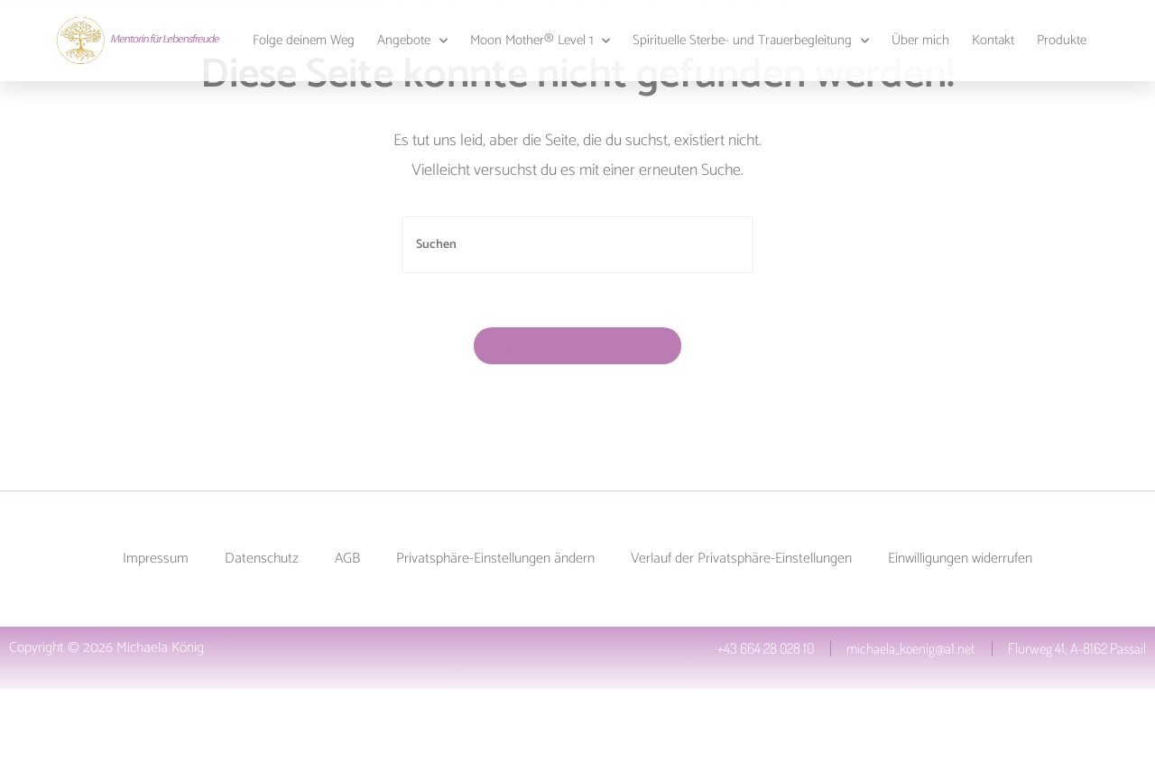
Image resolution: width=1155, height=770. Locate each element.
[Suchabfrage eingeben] (577, 244)
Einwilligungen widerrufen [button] (960, 558)
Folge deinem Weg (304, 40)
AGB (347, 558)
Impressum (156, 558)
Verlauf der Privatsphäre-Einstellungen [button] (741, 558)
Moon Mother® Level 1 (540, 41)
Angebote (412, 41)
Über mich (920, 40)
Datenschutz (262, 558)
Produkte (1061, 40)
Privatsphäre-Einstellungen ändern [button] (495, 558)
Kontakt (993, 40)
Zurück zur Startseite (577, 345)
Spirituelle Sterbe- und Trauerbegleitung (751, 41)
